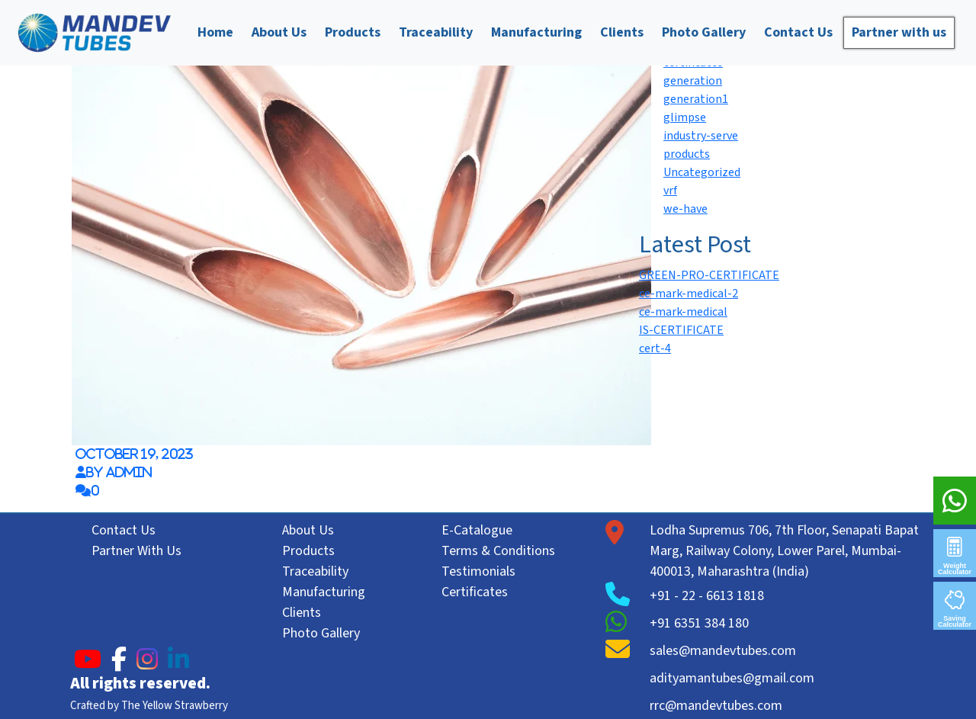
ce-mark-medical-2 (688, 293)
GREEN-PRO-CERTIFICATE (709, 275)
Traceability (436, 32)
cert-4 (655, 348)
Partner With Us (136, 550)
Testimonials (478, 571)
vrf (670, 190)
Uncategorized (701, 172)
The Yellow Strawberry (174, 706)
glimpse (684, 117)
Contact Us (798, 32)
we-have (685, 209)
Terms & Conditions (498, 550)
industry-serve (700, 135)
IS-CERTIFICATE (681, 330)
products (686, 154)
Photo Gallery (704, 32)
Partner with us (899, 32)
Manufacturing (536, 32)
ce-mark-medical (683, 311)
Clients (622, 32)
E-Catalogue (476, 530)
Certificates (474, 592)
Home (215, 32)
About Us (279, 32)
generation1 (695, 99)
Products (352, 32)
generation (692, 80)
